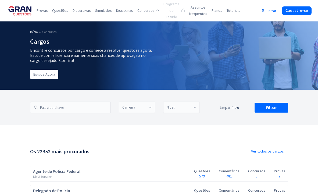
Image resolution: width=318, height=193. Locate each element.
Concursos (148, 10)
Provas (42, 10)
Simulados (103, 10)
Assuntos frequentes (198, 10)
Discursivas (82, 10)
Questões (60, 10)
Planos (217, 10)
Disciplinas (124, 10)
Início (34, 32)
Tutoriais (233, 10)
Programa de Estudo (174, 10)
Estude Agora (44, 74)
